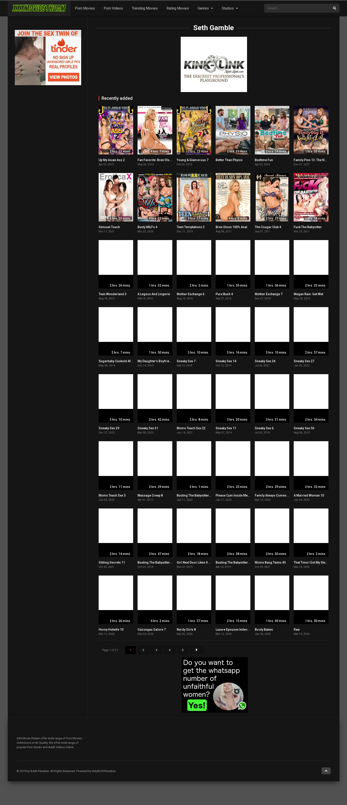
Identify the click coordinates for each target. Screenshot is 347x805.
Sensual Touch (109, 227)
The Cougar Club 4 (268, 227)
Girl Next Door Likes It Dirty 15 (198, 562)
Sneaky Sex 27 (304, 361)
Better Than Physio (229, 160)
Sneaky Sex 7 (186, 361)
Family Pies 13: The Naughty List (317, 160)
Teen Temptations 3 (191, 227)
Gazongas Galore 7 (152, 629)
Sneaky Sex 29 (109, 428)
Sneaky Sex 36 (304, 428)
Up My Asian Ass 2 (112, 160)
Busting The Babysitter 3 (233, 562)
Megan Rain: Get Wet (308, 294)
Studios (228, 8)
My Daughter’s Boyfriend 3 (156, 361)
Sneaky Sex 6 (264, 428)
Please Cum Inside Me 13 (234, 495)
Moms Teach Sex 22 (191, 428)
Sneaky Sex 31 (148, 428)
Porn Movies (85, 8)
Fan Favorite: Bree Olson (155, 160)
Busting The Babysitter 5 (194, 495)
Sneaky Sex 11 (226, 428)
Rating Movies (178, 8)
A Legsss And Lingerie (154, 294)
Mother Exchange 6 (190, 294)
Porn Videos (113, 8)
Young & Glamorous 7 (192, 160)
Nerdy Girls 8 (186, 629)
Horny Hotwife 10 (111, 629)
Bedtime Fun (264, 160)
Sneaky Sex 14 (226, 361)
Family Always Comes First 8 (275, 495)
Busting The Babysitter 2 (155, 562)
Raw (297, 629)
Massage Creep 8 (150, 495)
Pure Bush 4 (224, 294)
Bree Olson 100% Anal (231, 227)
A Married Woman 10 (309, 495)
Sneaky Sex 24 (265, 361)
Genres (203, 8)
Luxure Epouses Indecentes (235, 629)
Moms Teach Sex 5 (112, 495)
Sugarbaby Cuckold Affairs (118, 361)
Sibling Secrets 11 (112, 562)
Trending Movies (145, 8)
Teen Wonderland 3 (113, 294)
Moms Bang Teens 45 (270, 562)
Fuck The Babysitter (308, 227)
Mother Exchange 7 (268, 294)
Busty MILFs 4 (147, 227)
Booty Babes (264, 629)
